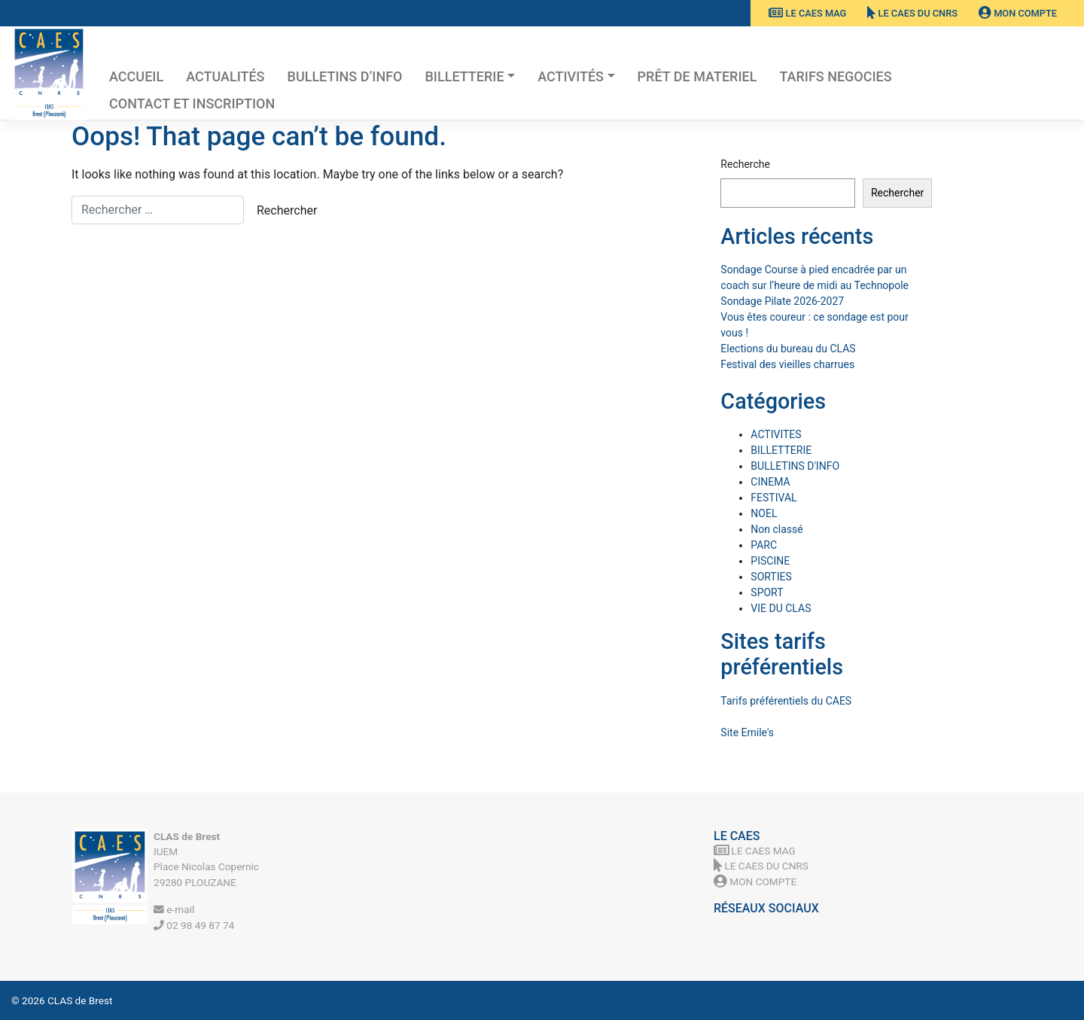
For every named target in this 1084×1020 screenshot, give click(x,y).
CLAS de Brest (79, 1000)
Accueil (136, 76)
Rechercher (897, 193)
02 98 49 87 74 (194, 925)
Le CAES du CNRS (912, 13)
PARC (764, 545)
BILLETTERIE (464, 76)
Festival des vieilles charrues (787, 364)
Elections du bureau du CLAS (787, 349)
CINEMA (770, 482)
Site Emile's (747, 732)
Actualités (225, 76)
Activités (570, 76)
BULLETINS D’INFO (345, 76)
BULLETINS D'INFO (795, 466)
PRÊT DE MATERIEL (697, 76)
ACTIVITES (776, 434)
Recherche (745, 164)
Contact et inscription (192, 103)
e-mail (174, 909)
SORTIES (771, 577)
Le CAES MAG (807, 13)
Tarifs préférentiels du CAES (785, 701)
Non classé (776, 529)
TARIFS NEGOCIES (835, 76)
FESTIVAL (773, 498)
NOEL (764, 513)
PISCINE (770, 561)
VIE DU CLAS (781, 608)
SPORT (767, 592)
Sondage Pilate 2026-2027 (782, 301)
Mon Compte (1018, 13)
